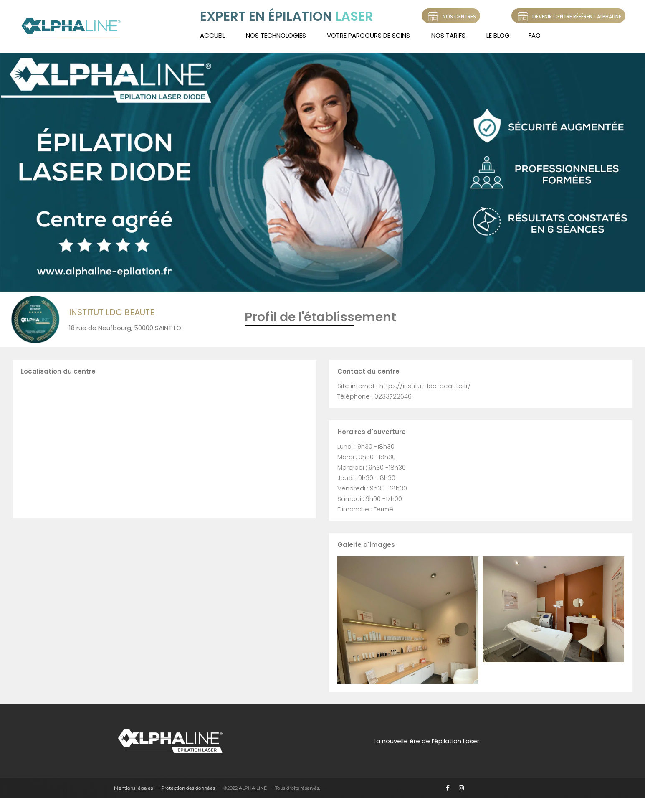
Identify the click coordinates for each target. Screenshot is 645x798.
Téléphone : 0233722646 (374, 396)
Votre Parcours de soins (368, 35)
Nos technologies (276, 35)
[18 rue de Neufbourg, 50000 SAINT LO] (164, 445)
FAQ (535, 35)
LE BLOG (498, 35)
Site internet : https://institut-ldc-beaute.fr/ (404, 385)
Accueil (212, 35)
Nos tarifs (448, 35)
